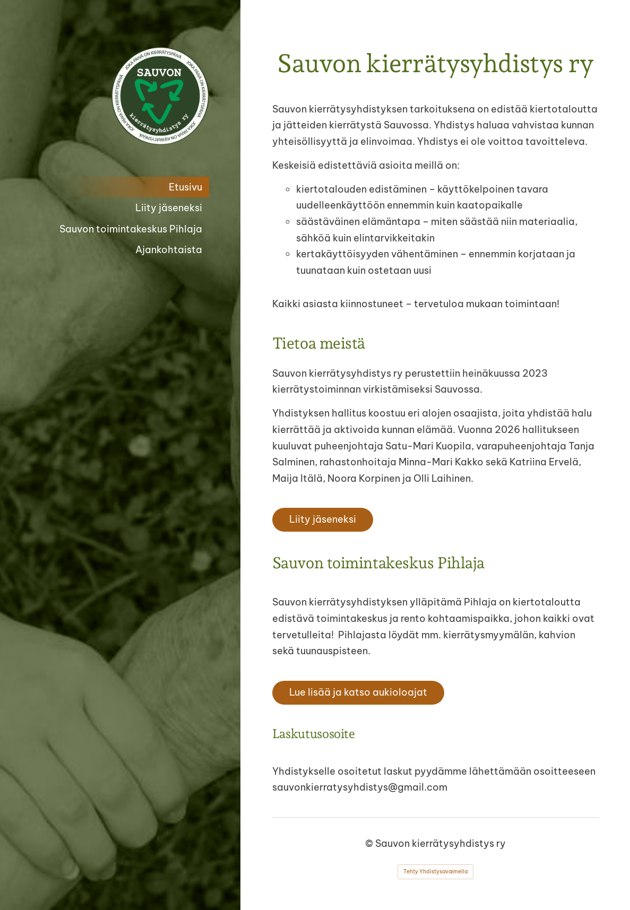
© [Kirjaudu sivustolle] (370, 843)
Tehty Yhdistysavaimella (435, 871)
